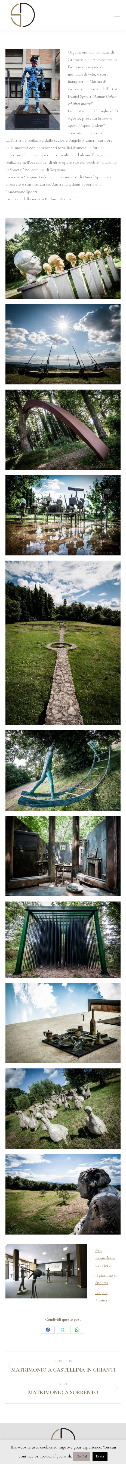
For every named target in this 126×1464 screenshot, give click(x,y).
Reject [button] (100, 1456)
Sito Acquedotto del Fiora (105, 1258)
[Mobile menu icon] (117, 15)
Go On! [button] (81, 1456)
